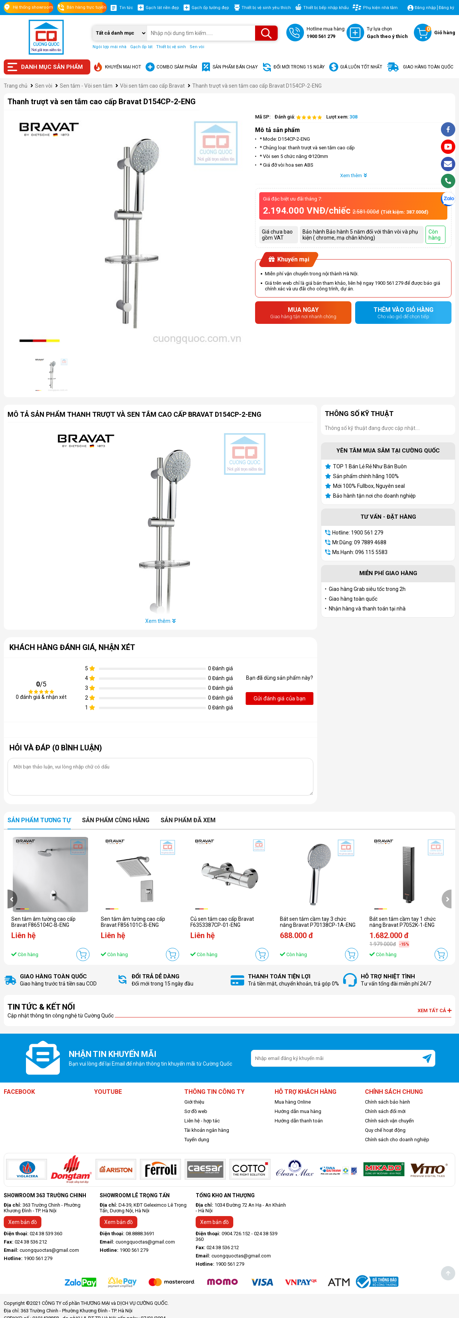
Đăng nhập (425, 7)
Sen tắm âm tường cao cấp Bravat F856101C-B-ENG (133, 922)
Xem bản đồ (22, 1222)
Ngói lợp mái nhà (109, 46)
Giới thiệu (194, 1102)
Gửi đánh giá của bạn (279, 698)
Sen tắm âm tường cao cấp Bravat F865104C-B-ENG (43, 922)
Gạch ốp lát (141, 46)
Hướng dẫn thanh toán (299, 1121)
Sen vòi (197, 46)
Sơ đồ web (195, 1111)
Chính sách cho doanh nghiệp (397, 1139)
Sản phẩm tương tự (39, 820)
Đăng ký (446, 7)
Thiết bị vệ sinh (171, 46)
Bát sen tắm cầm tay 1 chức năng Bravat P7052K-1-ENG (402, 922)
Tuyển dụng (196, 1139)
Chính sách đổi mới (385, 1111)
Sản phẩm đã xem (188, 820)
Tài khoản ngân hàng (206, 1130)
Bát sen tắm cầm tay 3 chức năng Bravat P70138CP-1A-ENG (318, 922)
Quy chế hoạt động (385, 1130)
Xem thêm (353, 175)
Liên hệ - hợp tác (202, 1121)
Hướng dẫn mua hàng (298, 1111)
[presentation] (12, 899)
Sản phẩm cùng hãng (115, 820)
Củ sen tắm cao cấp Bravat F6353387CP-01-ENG (222, 922)
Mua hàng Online (293, 1102)
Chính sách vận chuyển (389, 1121)
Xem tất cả (434, 1010)
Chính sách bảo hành (387, 1102)
